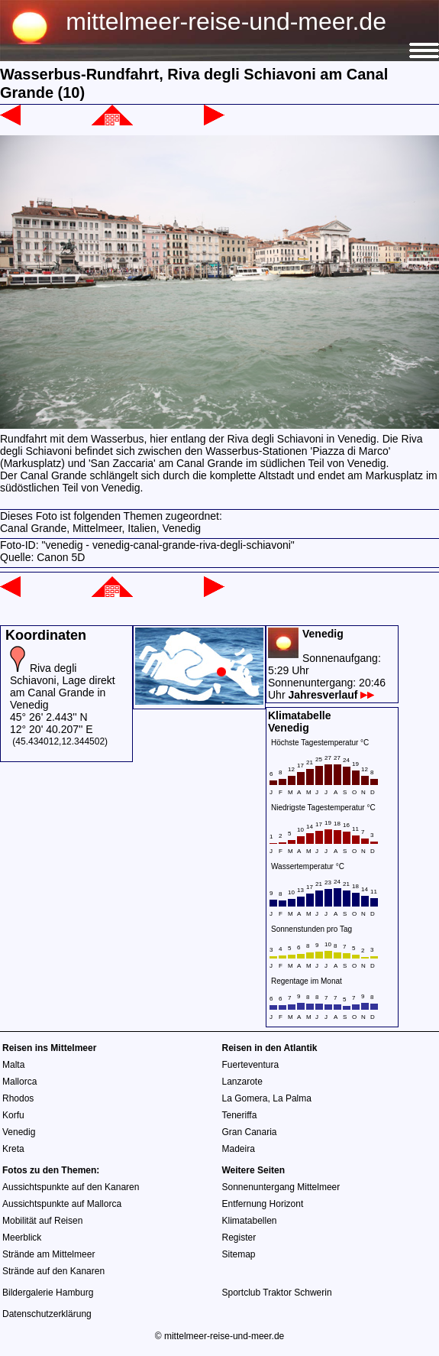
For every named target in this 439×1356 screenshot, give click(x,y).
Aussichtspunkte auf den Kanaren (70, 1187)
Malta (13, 1064)
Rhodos (18, 1098)
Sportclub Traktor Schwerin (277, 1292)
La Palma (292, 1098)
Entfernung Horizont (263, 1204)
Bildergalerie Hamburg (47, 1292)
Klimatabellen (249, 1220)
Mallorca (19, 1081)
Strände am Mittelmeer (48, 1254)
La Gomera (245, 1098)
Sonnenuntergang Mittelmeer (281, 1187)
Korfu (13, 1115)
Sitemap (239, 1254)
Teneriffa (239, 1115)
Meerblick (21, 1237)
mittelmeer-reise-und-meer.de (226, 21)
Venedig (18, 1132)
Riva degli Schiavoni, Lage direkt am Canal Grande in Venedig (62, 686)
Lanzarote (242, 1081)
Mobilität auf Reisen (42, 1220)
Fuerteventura (250, 1064)
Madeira (238, 1149)
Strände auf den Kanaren (53, 1271)
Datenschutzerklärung (47, 1314)
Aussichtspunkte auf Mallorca (61, 1204)
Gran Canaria (249, 1132)
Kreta (13, 1149)
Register (239, 1237)
